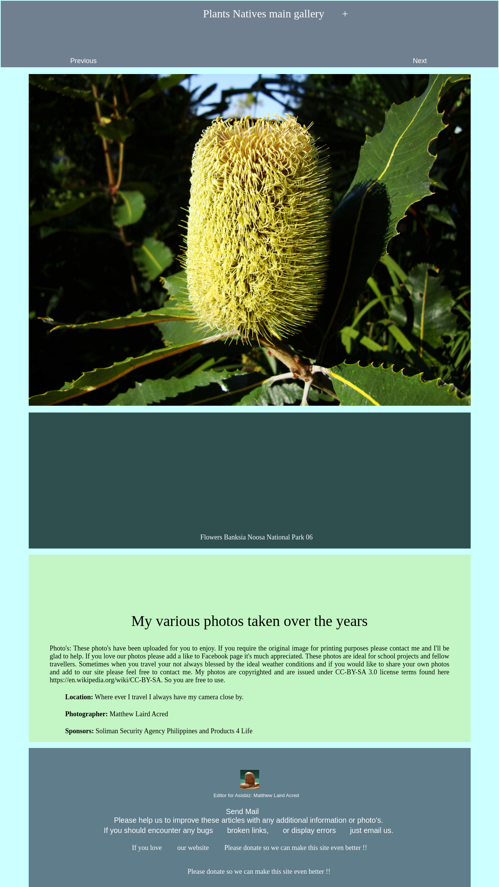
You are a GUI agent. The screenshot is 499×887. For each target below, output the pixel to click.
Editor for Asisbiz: (249, 796)
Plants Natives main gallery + (249, 14)
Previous (52, 46)
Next (452, 46)
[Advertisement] (251, 471)
